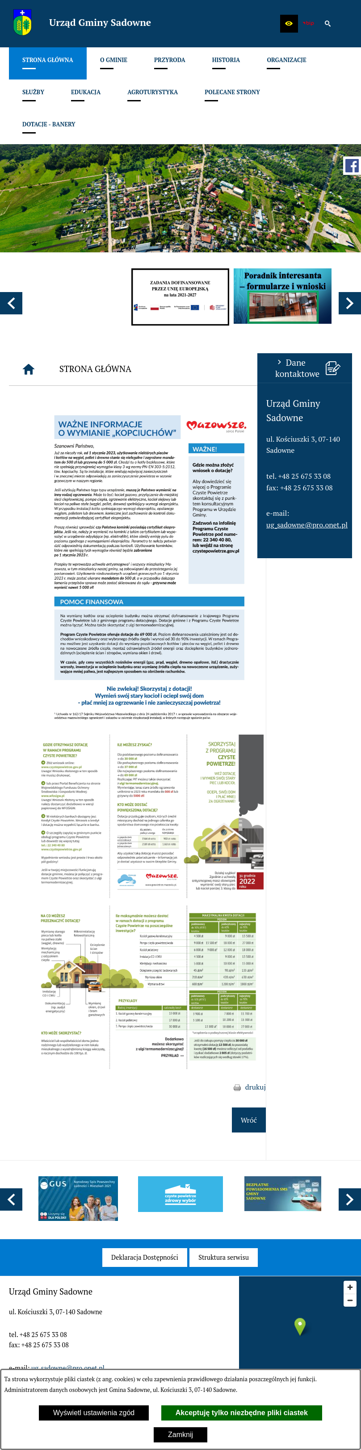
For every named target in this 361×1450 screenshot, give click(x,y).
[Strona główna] (114, 369)
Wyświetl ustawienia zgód (93, 1413)
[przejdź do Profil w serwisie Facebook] (352, 166)
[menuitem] (48, 63)
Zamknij (180, 1434)
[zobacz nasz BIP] (308, 24)
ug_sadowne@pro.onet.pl (49, 525)
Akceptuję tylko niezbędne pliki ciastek (242, 1413)
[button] (289, 24)
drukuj (342, 1087)
